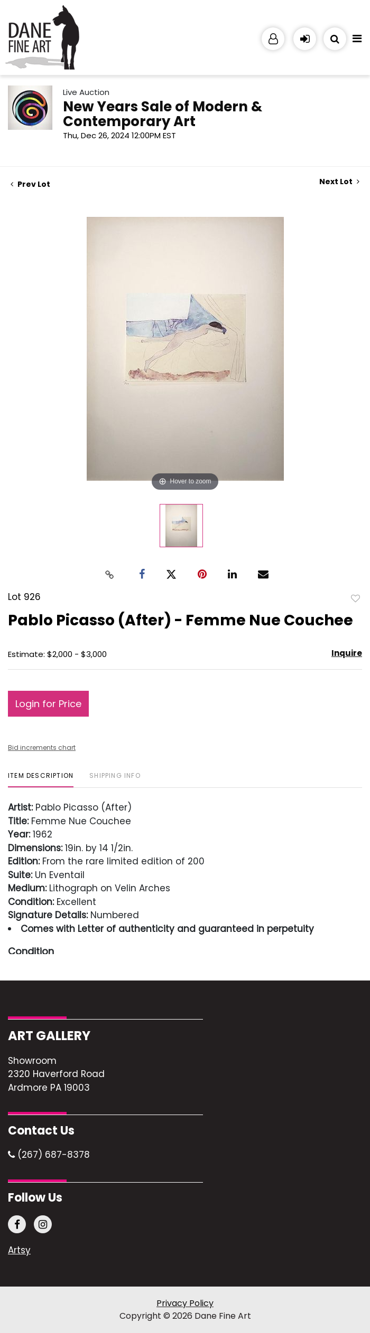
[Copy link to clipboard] (110, 574)
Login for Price (48, 703)
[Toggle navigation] (356, 41)
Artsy (19, 1250)
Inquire (346, 653)
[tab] (40, 779)
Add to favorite (355, 598)
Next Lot (339, 181)
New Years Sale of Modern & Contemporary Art (162, 114)
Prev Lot (30, 184)
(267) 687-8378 (49, 1154)
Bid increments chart (42, 747)
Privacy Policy (185, 1303)
